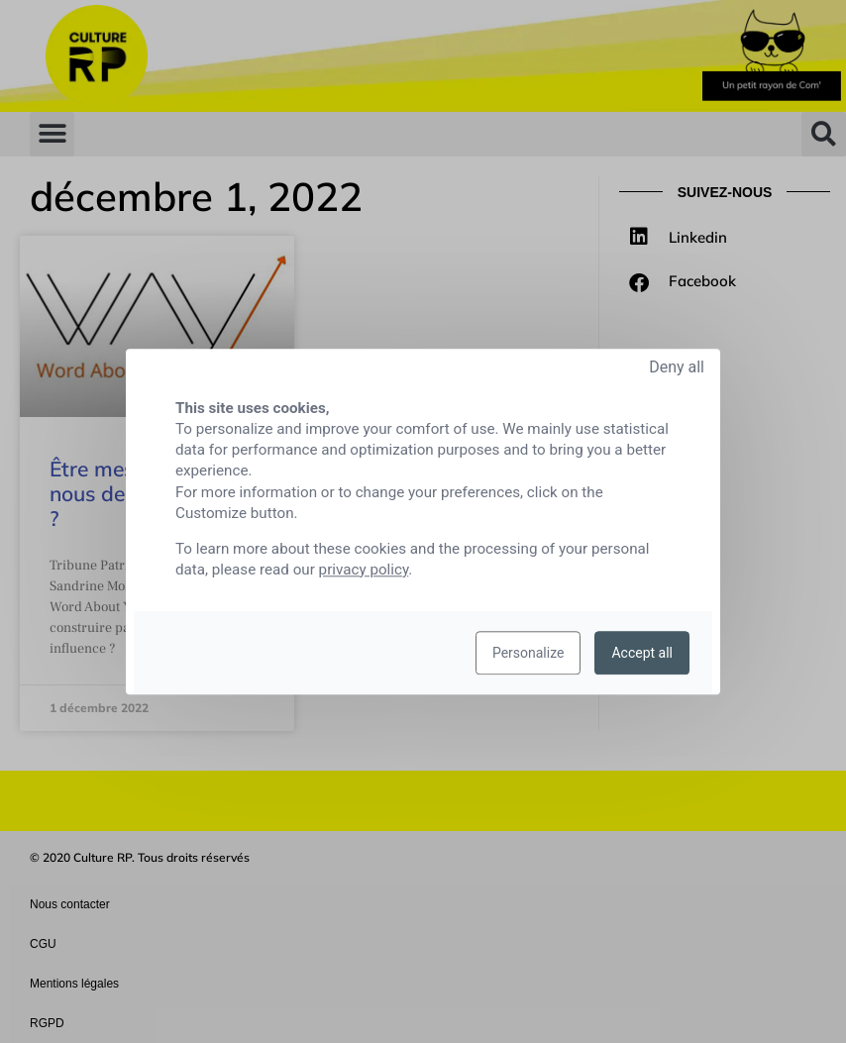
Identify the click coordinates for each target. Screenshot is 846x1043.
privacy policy (364, 569)
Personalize (528, 653)
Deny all (676, 367)
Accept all (642, 653)
